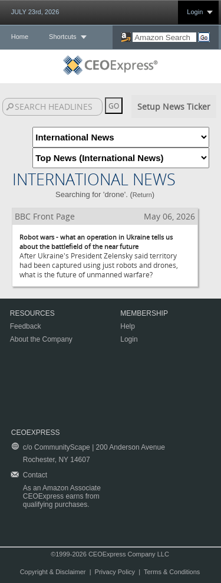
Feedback (25, 326)
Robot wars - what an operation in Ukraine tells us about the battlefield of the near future (96, 241)
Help (127, 326)
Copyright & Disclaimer (53, 571)
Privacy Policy (115, 571)
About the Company (41, 339)
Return (142, 194)
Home (19, 36)
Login (195, 11)
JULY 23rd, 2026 (35, 11)
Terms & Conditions (172, 571)
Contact (35, 475)
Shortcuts (62, 36)
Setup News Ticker (173, 106)
